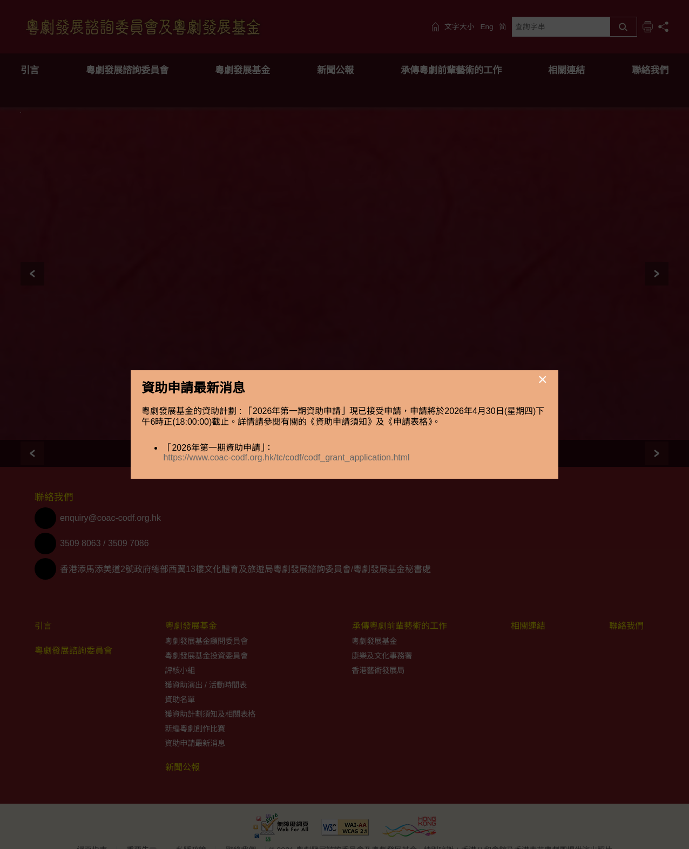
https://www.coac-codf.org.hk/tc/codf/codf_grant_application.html (286, 457)
